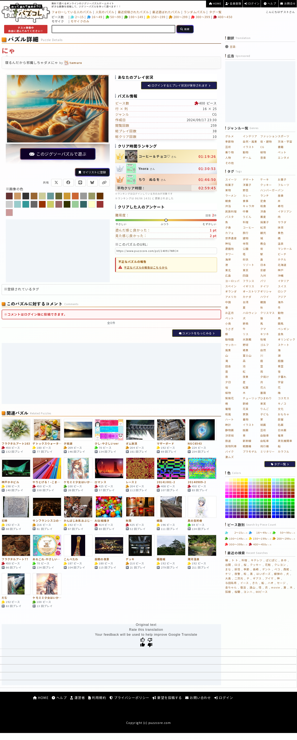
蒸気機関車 (285, 441)
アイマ (269, 578)
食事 (246, 201)
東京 (246, 270)
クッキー (266, 185)
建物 (246, 238)
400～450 (222, 17)
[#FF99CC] (231, 486)
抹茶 (281, 227)
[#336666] (262, 510)
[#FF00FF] (227, 496)
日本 (263, 265)
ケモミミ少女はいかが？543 (78, 482)
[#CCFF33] (265, 479)
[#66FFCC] (231, 500)
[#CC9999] (258, 486)
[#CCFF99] (258, 479)
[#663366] (238, 513)
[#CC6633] (265, 489)
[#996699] (281, 489)
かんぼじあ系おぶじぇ (78, 521)
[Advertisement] (58, 250)
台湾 (246, 302)
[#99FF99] (281, 479)
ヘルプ (270, 3)
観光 (263, 233)
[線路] (171, 507)
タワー (229, 254)
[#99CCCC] (277, 483)
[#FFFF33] (242, 479)
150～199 (156, 17)
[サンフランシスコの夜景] (47, 507)
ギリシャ (266, 291)
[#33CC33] (265, 503)
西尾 (286, 569)
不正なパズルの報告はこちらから (146, 267)
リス (246, 334)
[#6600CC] (231, 516)
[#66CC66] (238, 503)
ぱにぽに (271, 560)
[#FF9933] (242, 486)
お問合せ (288, 3)
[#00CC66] (285, 503)
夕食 (228, 227)
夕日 (228, 382)
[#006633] (289, 510)
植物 (263, 152)
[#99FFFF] (274, 479)
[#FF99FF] (227, 486)
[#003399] (281, 513)
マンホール (285, 249)
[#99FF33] (289, 479)
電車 (281, 435)
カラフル (283, 451)
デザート (248, 179)
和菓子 (229, 185)
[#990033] (289, 496)
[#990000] (293, 496)
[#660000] (246, 516)
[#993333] (289, 493)
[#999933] (289, 486)
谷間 (228, 565)
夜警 (237, 574)
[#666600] (246, 510)
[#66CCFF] (227, 503)
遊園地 (229, 249)
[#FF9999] (234, 486)
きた (255, 583)
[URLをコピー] (104, 182)
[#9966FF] (274, 489)
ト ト (235, 560)
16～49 (94, 17)
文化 (281, 409)
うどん (247, 217)
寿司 (281, 206)
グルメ (229, 136)
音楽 (263, 158)
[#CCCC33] (265, 483)
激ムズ (229, 457)
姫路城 (161, 559)
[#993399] (281, 493)
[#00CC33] (289, 503)
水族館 (247, 339)
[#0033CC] (277, 513)
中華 (246, 211)
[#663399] (234, 513)
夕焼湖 (68, 443)
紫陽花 (229, 398)
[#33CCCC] (254, 503)
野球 (246, 345)
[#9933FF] (274, 493)
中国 (228, 302)
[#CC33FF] (250, 493)
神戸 (281, 270)
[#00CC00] (293, 503)
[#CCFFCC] (254, 479)
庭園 (281, 361)
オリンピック (286, 339)
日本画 (282, 430)
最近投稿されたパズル (133, 12)
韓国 (263, 302)
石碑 (4, 521)
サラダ (282, 222)
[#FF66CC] (231, 489)
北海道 (282, 265)
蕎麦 (263, 217)
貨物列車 (231, 446)
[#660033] (242, 516)
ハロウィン (250, 313)
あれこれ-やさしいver (47, 559)
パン (281, 190)
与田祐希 (231, 583)
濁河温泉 (193, 559)
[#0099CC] (277, 506)
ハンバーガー (269, 190)
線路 (160, 521)
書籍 (281, 147)
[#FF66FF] (227, 489)
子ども (264, 414)
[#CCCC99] (258, 483)
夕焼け (264, 377)
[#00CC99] (281, 503)
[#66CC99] (234, 503)
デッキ (130, 559)
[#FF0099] (234, 496)
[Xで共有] (56, 182)
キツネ (264, 334)
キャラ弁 (248, 206)
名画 (281, 425)
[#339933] (265, 506)
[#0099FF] (274, 506)
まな (228, 569)
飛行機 (264, 446)
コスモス (283, 398)
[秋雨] (140, 507)
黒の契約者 (195, 521)
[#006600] (293, 510)
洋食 (263, 211)
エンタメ (283, 158)
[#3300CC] (254, 516)
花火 (263, 387)
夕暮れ (282, 377)
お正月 (229, 313)
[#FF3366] (238, 493)
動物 (246, 152)
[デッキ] (140, 545)
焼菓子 (264, 222)
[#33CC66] (262, 503)
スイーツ (231, 179)
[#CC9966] (262, 486)
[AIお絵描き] (109, 507)
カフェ (229, 233)
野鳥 (246, 323)
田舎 (228, 366)
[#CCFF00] (269, 479)
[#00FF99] (281, 500)
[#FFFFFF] (227, 479)
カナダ (247, 297)
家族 (246, 414)
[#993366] (285, 493)
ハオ (270, 583)
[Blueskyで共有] (92, 182)
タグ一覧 (215, 12)
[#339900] (269, 506)
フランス (248, 281)
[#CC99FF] (250, 486)
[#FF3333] (242, 493)
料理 (246, 222)
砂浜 (246, 259)
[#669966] (238, 506)
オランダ (231, 291)
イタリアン (285, 211)
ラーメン (231, 195)
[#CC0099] (258, 496)
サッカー (231, 345)
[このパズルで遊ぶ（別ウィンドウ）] (58, 119)
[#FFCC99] (234, 483)
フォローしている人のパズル (72, 12)
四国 (246, 275)
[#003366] (285, 513)
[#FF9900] (246, 486)
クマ (263, 329)
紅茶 (263, 227)
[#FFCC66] (238, 483)
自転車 (264, 441)
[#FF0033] (242, 496)
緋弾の (278, 574)
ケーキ (264, 179)
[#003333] (289, 513)
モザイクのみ (80, 21)
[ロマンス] (109, 468)
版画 (246, 430)
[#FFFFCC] (231, 479)
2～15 (77, 17)
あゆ (284, 560)
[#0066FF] (274, 510)
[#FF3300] (246, 493)
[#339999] (258, 506)
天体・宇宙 (285, 141)
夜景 (246, 377)
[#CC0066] (262, 496)
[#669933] (242, 506)
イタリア (283, 281)
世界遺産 (231, 238)
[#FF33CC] (231, 493)
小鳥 (228, 323)
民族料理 (231, 211)
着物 (246, 419)
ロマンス (100, 482)
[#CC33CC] (254, 493)
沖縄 (281, 275)
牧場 (263, 339)
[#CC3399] (258, 493)
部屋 (281, 419)
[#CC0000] (269, 496)
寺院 (246, 243)
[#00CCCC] (277, 503)
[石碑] (16, 507)
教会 (263, 243)
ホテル (282, 259)
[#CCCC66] (262, 483)
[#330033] (265, 516)
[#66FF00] (246, 500)
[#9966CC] (277, 489)
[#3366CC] (254, 510)
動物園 (229, 339)
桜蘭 (237, 592)
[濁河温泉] (202, 545)
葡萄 (228, 409)
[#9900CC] (277, 496)
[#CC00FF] (250, 496)
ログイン (252, 3)
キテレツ (256, 560)
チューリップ (251, 398)
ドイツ (264, 286)
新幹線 (247, 441)
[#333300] (269, 513)
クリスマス (267, 313)
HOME (215, 3)
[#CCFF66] (262, 479)
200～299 (178, 17)
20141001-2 (166, 482)
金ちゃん (231, 587)
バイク (229, 451)
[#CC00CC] (254, 496)
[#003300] (293, 513)
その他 (229, 163)
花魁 (268, 565)
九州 (263, 275)
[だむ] (16, 584)
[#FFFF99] (234, 479)
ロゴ (237, 565)
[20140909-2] (202, 468)
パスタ (229, 217)
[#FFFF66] (238, 479)
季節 (246, 569)
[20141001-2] (171, 468)
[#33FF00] (269, 500)
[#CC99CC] (254, 486)
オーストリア (251, 291)
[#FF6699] (234, 489)
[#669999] (234, 506)
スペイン (231, 286)
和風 (228, 414)
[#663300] (246, 513)
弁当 (228, 206)
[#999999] (281, 486)
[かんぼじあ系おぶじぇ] (78, 507)
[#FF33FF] (227, 493)
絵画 (263, 425)
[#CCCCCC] (254, 483)
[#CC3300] (269, 493)
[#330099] (258, 516)
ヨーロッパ (232, 281)
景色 (281, 233)
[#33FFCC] (254, 500)
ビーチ (282, 254)
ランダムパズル (195, 12)
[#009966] (285, 506)
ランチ (264, 195)
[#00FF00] (293, 500)
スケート (283, 345)
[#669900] (246, 506)
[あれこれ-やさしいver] (47, 545)
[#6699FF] (227, 506)
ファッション (269, 136)
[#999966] (285, 486)
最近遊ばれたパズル (166, 12)
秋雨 (129, 521)
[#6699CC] (231, 506)
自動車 (264, 435)
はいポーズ (263, 574)
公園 (246, 249)
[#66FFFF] (227, 500)
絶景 (246, 350)
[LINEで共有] (80, 182)
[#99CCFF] (274, 483)
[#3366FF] (250, 510)
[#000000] (293, 516)
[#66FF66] (238, 500)
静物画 (229, 430)
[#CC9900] (269, 486)
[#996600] (293, 489)
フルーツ (283, 185)
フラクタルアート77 (15, 559)
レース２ (131, 482)
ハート (229, 419)
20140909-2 (197, 482)
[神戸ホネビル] (16, 468)
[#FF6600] (246, 489)
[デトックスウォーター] (47, 430)
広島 (228, 275)
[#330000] (269, 516)
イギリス (248, 286)
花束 (246, 409)
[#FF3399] (234, 493)
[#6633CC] (231, 513)
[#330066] (262, 516)
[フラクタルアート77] (16, 545)
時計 (228, 425)
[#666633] (242, 510)
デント (266, 569)
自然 (263, 350)
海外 (281, 302)
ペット (282, 152)
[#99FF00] (293, 479)
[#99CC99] (281, 483)
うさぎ (229, 329)
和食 (263, 206)
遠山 (252, 587)
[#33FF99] (258, 500)
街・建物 (266, 141)
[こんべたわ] (78, 545)
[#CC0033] (265, 496)
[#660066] (238, 516)
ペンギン (283, 329)
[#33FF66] (262, 500)
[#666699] (234, 510)
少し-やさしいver (107, 443)
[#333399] (258, 513)
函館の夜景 (102, 559)
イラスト (248, 147)
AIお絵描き (102, 521)
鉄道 (228, 441)
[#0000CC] (277, 516)
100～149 (133, 17)
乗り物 (229, 152)
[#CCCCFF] (250, 483)
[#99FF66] (285, 479)
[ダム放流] (140, 430)
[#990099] (281, 496)
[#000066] (285, 516)
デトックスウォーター (47, 443)
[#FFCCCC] (231, 483)
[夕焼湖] (78, 430)
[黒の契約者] (202, 507)
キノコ (282, 403)
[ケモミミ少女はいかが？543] (78, 468)
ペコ (277, 569)
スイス (282, 286)
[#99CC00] (293, 483)
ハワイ (264, 297)
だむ (4, 598)
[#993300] (293, 493)
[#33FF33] (265, 500)
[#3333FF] (250, 513)
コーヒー (248, 227)
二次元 (239, 578)
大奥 (228, 578)
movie (275, 587)
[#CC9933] (265, 486)
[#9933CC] (277, 493)
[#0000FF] (274, 516)
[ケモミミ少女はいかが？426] (47, 584)
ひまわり (266, 398)
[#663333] (242, 513)
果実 (263, 403)
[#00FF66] (285, 500)
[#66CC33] (242, 503)
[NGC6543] (202, 430)
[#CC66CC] (254, 489)
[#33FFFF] (250, 500)
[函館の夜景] (109, 545)
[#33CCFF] (250, 503)
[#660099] (234, 516)
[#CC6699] (258, 489)
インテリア (250, 136)
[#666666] (238, 510)
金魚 (281, 334)
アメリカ (231, 297)
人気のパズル (104, 12)
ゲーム (247, 158)
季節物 (229, 141)
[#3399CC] (254, 506)
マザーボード (165, 443)
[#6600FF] (227, 516)
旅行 (246, 233)
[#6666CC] (231, 510)
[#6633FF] (227, 513)
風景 (228, 350)
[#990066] (285, 496)
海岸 (228, 259)
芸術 (228, 147)
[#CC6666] (262, 489)
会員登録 (233, 3)
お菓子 (282, 179)
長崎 (256, 569)
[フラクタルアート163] (16, 430)
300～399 (200, 17)
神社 (228, 243)
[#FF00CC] (231, 496)
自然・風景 (250, 141)
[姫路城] (171, 545)
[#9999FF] (274, 486)
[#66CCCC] (231, 503)
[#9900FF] (274, 496)
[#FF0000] (246, 496)
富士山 (247, 355)
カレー (247, 195)
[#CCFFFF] (250, 479)
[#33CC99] (258, 503)
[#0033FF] (274, 513)
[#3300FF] (250, 516)
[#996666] (285, 489)
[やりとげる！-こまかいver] (47, 468)
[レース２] (140, 468)
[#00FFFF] (274, 500)
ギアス (257, 578)
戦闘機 (247, 446)
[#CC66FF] (250, 489)
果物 (228, 190)
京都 (263, 270)
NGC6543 (195, 443)
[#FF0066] (238, 496)
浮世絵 (229, 435)
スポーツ (283, 136)
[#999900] (293, 486)
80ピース (262, 592)
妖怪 (237, 569)
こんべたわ (71, 559)
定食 (263, 201)
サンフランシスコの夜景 (47, 521)
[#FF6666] (238, 489)
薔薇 (263, 393)
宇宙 (281, 382)
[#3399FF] (250, 506)
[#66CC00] (246, 503)
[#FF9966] (238, 486)
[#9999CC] (277, 486)
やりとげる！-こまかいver (47, 482)
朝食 (228, 201)
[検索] (185, 29)
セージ (281, 583)
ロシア (282, 291)
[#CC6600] (269, 489)
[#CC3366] (262, 493)
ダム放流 (131, 443)
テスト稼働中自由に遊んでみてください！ (25, 29)
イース (244, 583)
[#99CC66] (285, 483)
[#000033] (289, 516)
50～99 (113, 17)
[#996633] (289, 489)
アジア (282, 297)
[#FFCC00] (246, 483)
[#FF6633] (242, 489)
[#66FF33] (242, 500)
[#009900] (293, 506)
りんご (264, 409)
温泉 (281, 243)
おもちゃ (283, 414)
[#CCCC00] (269, 483)
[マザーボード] (171, 430)
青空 (281, 366)
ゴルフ (264, 345)
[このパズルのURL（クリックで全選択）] (166, 251)
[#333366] (262, 513)
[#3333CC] (254, 513)
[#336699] (258, 510)
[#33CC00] (269, 503)
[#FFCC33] (242, 483)
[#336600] (269, 510)
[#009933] (289, 506)
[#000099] (281, 516)
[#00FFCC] (277, 500)
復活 (243, 587)
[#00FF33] (289, 500)
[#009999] (281, 506)
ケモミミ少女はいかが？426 (47, 598)
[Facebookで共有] (68, 182)
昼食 (281, 195)
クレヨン (280, 565)
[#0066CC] (277, 510)
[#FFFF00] (246, 479)
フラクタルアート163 (16, 443)
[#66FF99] (234, 500)
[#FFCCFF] (227, 483)
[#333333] (265, 513)
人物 (228, 158)
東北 (228, 270)
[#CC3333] (265, 493)
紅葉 (246, 387)
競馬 (281, 323)
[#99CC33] (289, 483)
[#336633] (265, 510)
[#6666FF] (227, 510)
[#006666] (285, 510)
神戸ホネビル (10, 482)
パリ (263, 281)
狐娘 (228, 592)
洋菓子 (247, 185)
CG (262, 147)
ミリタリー (267, 451)
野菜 (246, 190)
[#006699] (281, 510)
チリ (228, 574)
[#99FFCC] (277, 479)
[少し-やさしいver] (109, 430)
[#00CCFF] (274, 503)
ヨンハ (248, 592)
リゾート (248, 265)
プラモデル (250, 451)
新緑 (246, 403)
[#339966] (262, 506)
